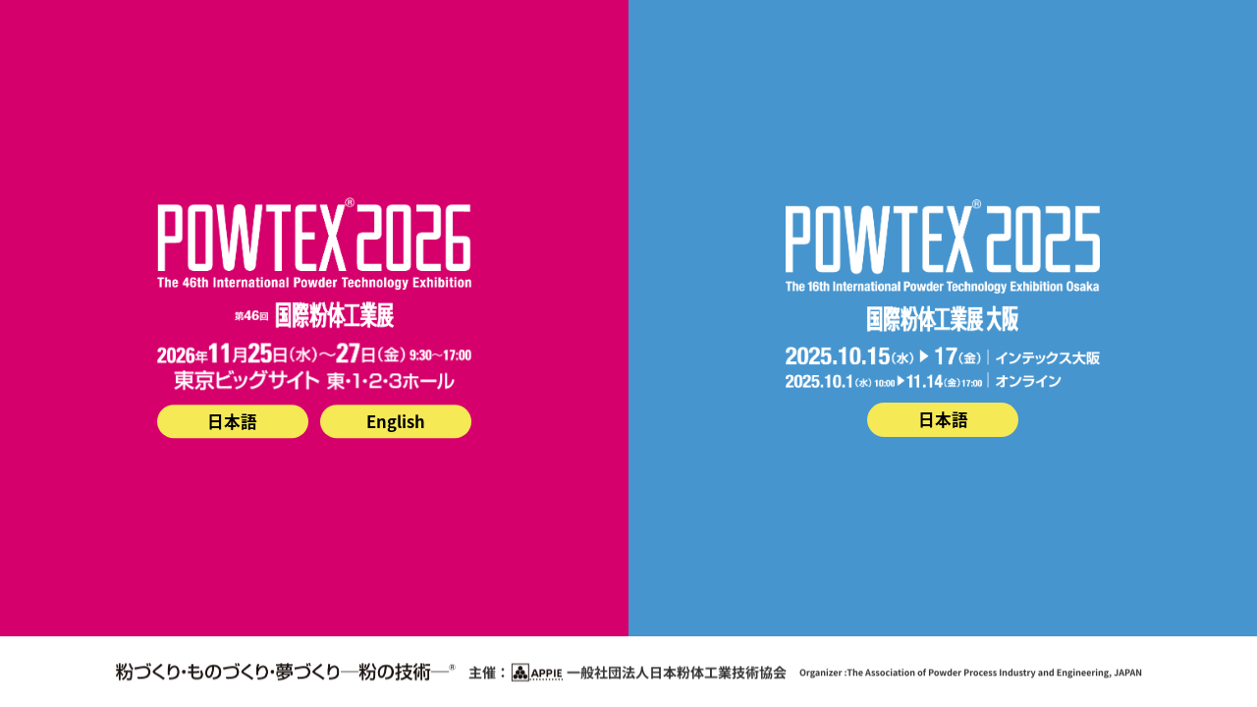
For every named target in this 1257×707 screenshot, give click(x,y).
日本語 (232, 421)
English (395, 421)
